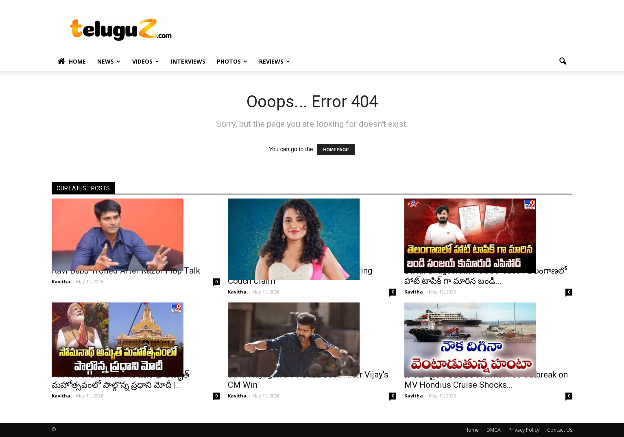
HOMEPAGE (336, 149)
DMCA (494, 429)
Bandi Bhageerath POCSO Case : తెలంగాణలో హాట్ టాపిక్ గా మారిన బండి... (485, 276)
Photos (232, 61)
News (108, 61)
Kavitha (61, 281)
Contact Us (559, 429)
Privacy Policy (523, 429)
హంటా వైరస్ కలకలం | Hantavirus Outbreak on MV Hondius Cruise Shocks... (486, 380)
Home (71, 61)
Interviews (188, 61)
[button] (562, 61)
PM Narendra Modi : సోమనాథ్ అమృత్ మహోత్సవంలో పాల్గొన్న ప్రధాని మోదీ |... (120, 380)
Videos (145, 61)
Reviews (274, 61)
